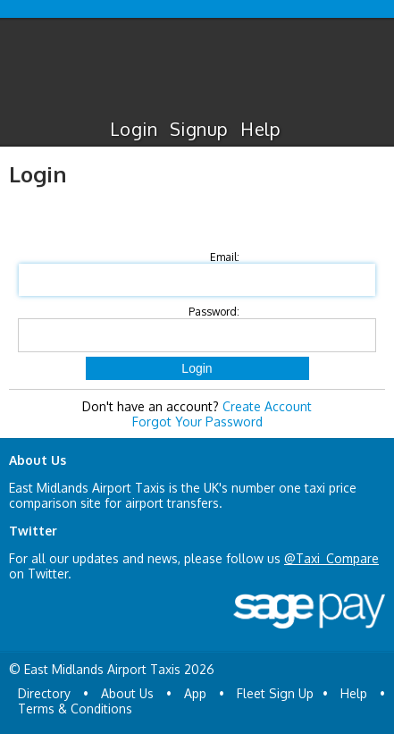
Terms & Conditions (75, 708)
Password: (214, 311)
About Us (127, 693)
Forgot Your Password (197, 421)
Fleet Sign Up (275, 693)
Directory (44, 693)
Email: (224, 257)
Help (260, 128)
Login (133, 128)
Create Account (267, 406)
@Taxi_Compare (331, 558)
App (195, 693)
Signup (199, 128)
